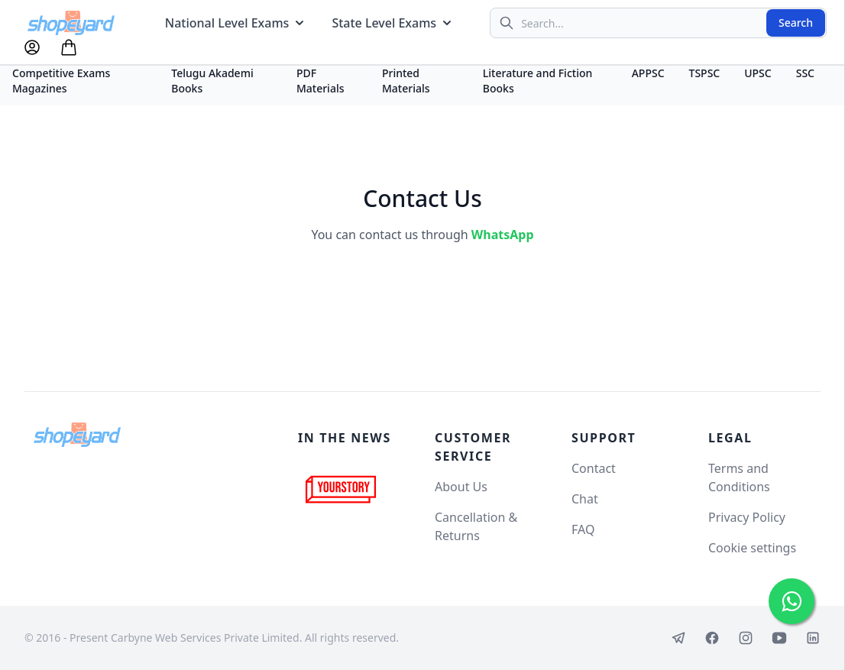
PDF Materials (320, 80)
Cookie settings (752, 547)
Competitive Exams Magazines (61, 80)
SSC (805, 73)
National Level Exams (236, 23)
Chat (584, 498)
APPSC (648, 73)
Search (796, 22)
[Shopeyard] (77, 434)
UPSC (757, 73)
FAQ (582, 529)
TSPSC (704, 73)
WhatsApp (502, 234)
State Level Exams (393, 23)
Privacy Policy (746, 517)
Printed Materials (406, 80)
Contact (593, 468)
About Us (461, 486)
